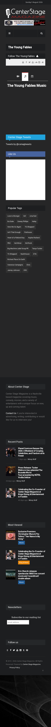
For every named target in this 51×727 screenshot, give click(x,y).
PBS (8, 243)
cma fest (33, 216)
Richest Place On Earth (16, 259)
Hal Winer (17, 243)
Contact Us (11, 413)
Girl (24, 216)
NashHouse (25, 254)
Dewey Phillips (23, 221)
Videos (18, 77)
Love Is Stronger (13, 216)
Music (25, 76)
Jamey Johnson (13, 270)
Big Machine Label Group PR (17, 249)
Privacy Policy (15, 668)
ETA (34, 254)
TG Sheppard (29, 227)
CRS (25, 270)
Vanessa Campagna (15, 265)
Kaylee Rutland (34, 238)
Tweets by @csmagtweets (18, 144)
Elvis (28, 265)
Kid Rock (28, 243)
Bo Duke (10, 221)
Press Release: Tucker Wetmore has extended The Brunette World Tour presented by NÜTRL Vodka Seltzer (30, 473)
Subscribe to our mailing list (26, 617)
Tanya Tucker (37, 249)
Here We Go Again (14, 227)
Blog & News (24, 562)
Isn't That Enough (14, 232)
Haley (34, 221)
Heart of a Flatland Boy (15, 238)
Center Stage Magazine (32, 664)
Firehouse (28, 232)
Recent (10, 77)
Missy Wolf (32, 459)
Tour (32, 77)
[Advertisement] (26, 111)
